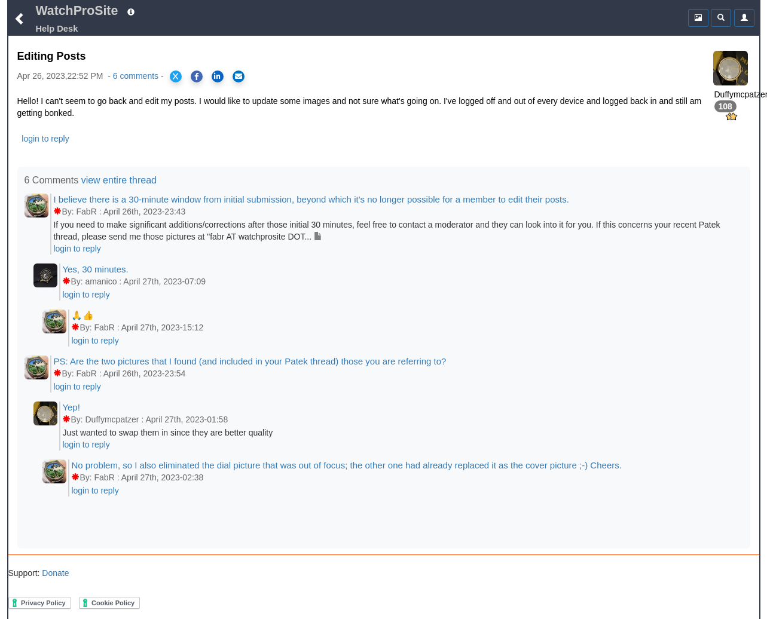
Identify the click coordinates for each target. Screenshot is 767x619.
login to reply (45, 138)
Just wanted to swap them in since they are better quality (167, 432)
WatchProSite (76, 11)
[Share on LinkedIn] (218, 76)
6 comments (135, 76)
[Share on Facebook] (197, 76)
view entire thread (119, 180)
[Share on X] (176, 76)
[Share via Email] (239, 76)
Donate (54, 573)
